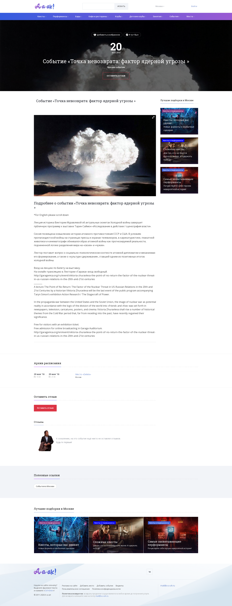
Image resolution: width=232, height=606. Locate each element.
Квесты (41, 16)
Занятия (158, 16)
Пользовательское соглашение (76, 589)
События (175, 16)
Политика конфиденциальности (106, 589)
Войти (194, 6)
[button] (153, 117)
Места (190, 16)
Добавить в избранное (107, 34)
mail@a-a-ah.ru (102, 596)
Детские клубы (137, 16)
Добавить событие (105, 585)
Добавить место (87, 585)
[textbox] (98, 4)
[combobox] (98, 6)
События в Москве (45, 486)
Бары (78, 16)
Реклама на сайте (69, 585)
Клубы (119, 16)
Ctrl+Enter (49, 590)
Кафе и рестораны (98, 16)
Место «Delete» (83, 374)
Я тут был (132, 34)
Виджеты (120, 585)
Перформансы (61, 16)
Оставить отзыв (116, 75)
